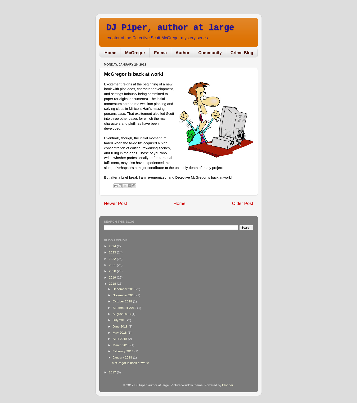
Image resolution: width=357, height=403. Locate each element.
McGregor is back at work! (130, 363)
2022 (113, 259)
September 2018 (125, 308)
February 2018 (124, 351)
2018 (113, 283)
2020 (113, 271)
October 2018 (123, 301)
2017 (113, 372)
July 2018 (120, 320)
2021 (113, 265)
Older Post (242, 203)
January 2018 (123, 357)
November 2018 (124, 295)
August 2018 (122, 314)
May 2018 (120, 332)
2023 (113, 252)
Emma (160, 52)
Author (183, 52)
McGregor (135, 52)
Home (110, 52)
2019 (113, 277)
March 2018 (122, 345)
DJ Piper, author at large (170, 28)
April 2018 (120, 339)
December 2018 (124, 289)
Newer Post (115, 203)
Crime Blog (241, 52)
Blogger (227, 385)
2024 (113, 246)
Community (210, 52)
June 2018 (121, 326)
